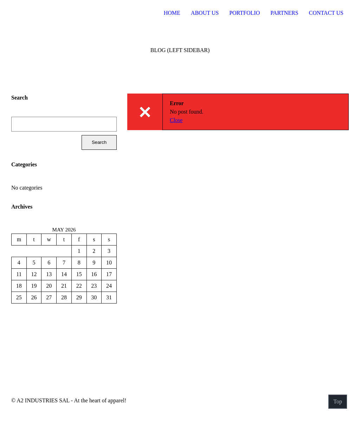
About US (205, 13)
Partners (284, 13)
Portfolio (244, 13)
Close (176, 120)
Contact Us (326, 13)
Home (172, 13)
